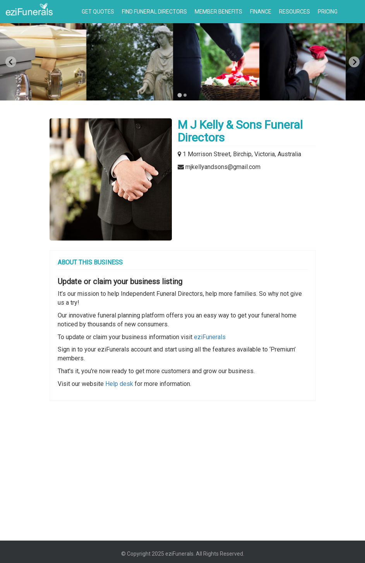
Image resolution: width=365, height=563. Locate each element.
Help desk (119, 383)
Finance (260, 12)
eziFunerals (210, 337)
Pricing (328, 12)
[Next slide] (354, 61)
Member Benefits (218, 12)
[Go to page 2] (185, 95)
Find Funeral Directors (154, 12)
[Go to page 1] (180, 95)
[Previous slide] (10, 61)
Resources (294, 12)
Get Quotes (98, 12)
